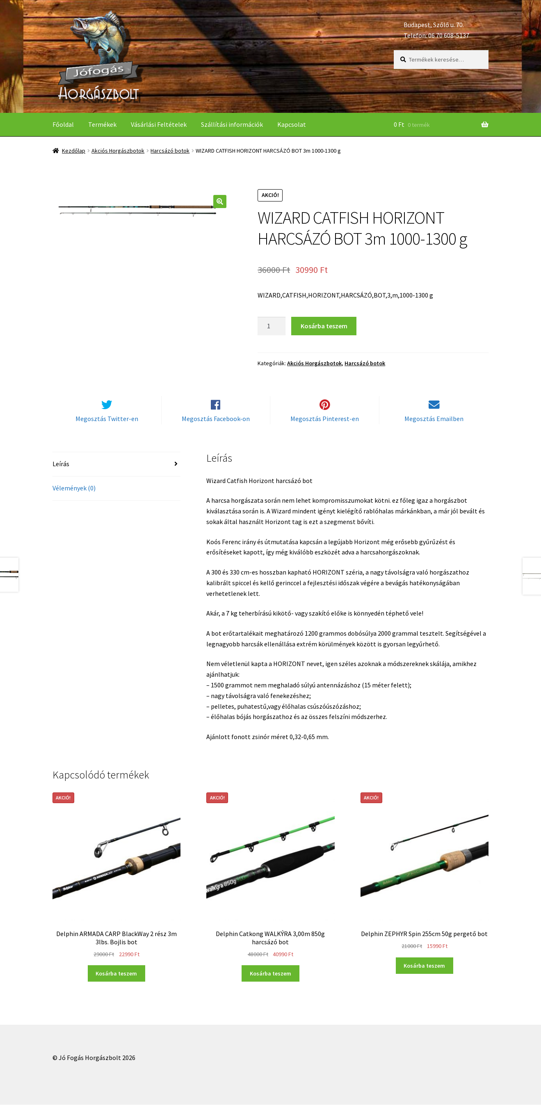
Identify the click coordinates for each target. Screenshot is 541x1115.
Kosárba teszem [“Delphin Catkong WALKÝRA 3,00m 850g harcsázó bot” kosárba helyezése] (270, 983)
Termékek (102, 124)
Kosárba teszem (324, 326)
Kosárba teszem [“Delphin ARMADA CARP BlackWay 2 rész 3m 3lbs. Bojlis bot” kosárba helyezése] (116, 983)
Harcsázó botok (170, 150)
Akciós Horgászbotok (117, 150)
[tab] (117, 474)
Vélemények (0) (74, 498)
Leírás (61, 474)
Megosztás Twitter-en (106, 429)
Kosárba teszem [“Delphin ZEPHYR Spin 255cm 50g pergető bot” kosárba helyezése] (424, 976)
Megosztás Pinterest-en (324, 429)
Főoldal (63, 124)
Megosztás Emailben (433, 429)
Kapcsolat (291, 124)
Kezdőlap (73, 150)
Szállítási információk (232, 124)
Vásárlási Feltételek (159, 124)
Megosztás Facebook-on (216, 429)
